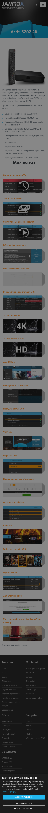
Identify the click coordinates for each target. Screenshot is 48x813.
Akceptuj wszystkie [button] (24, 797)
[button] (24, 808)
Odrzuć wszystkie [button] (24, 803)
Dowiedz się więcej (9, 792)
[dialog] (24, 406)
